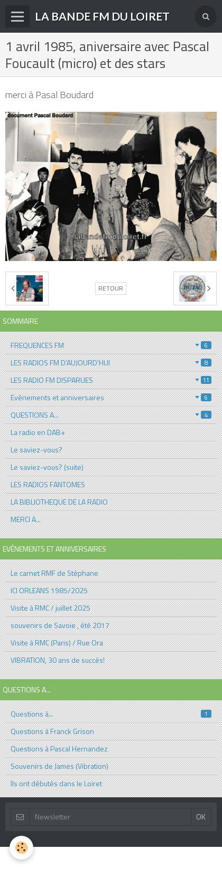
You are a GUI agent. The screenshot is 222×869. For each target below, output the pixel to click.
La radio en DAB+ (38, 432)
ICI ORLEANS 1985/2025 (49, 590)
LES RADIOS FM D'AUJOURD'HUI (111, 362)
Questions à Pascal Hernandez (59, 748)
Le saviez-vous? (36, 449)
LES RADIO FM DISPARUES (111, 379)
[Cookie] (21, 848)
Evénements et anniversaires (111, 397)
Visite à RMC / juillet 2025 (50, 607)
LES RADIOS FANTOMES (48, 484)
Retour (110, 288)
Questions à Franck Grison (52, 731)
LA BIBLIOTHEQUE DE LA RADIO (59, 501)
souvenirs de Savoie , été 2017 (60, 625)
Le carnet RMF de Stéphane (54, 572)
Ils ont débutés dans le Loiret (56, 783)
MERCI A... (26, 519)
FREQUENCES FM (111, 345)
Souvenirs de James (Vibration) (59, 765)
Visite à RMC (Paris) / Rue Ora (57, 642)
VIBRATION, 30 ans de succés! (58, 659)
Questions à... (111, 713)
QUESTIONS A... (111, 414)
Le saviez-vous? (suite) (47, 466)
